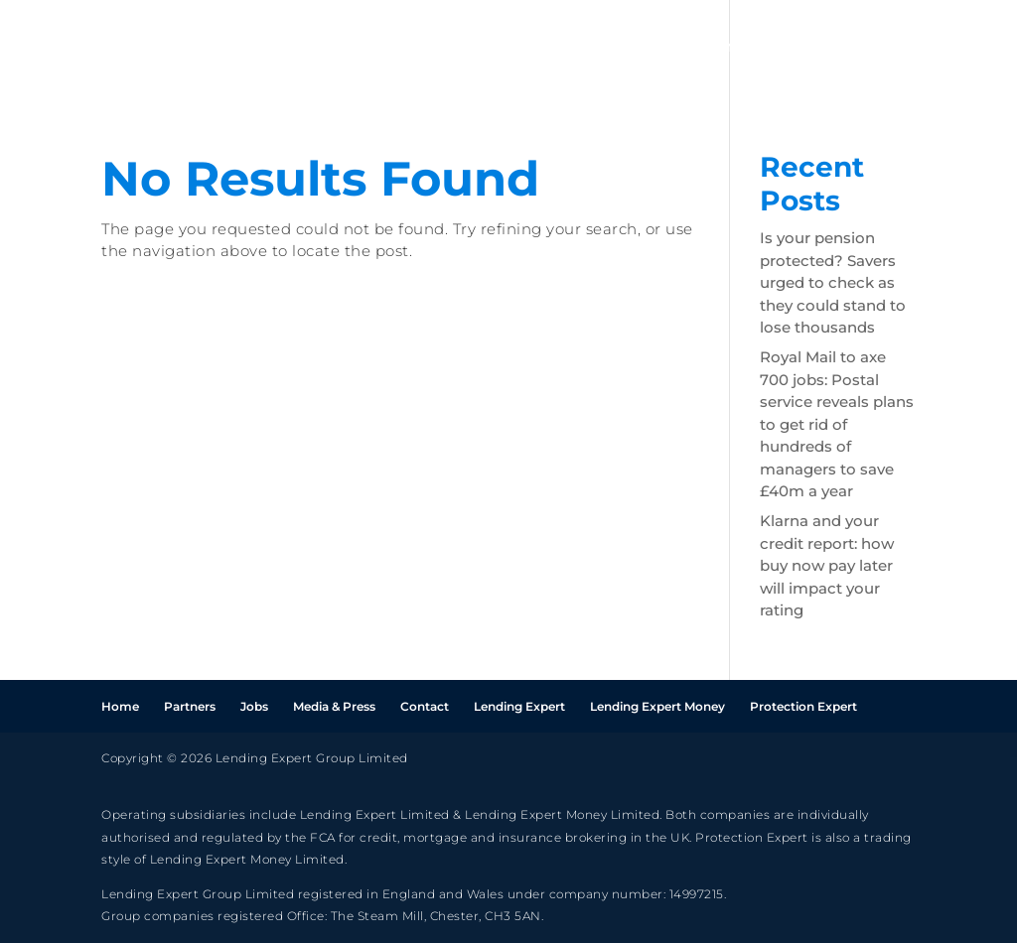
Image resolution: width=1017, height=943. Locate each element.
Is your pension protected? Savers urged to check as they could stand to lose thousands (833, 282)
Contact (424, 706)
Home (633, 48)
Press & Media (921, 48)
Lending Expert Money (657, 706)
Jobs (812, 48)
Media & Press (334, 706)
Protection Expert (803, 706)
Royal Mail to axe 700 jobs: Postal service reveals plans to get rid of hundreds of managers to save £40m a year (837, 423)
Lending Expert (519, 706)
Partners (726, 48)
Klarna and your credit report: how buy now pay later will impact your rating (827, 565)
